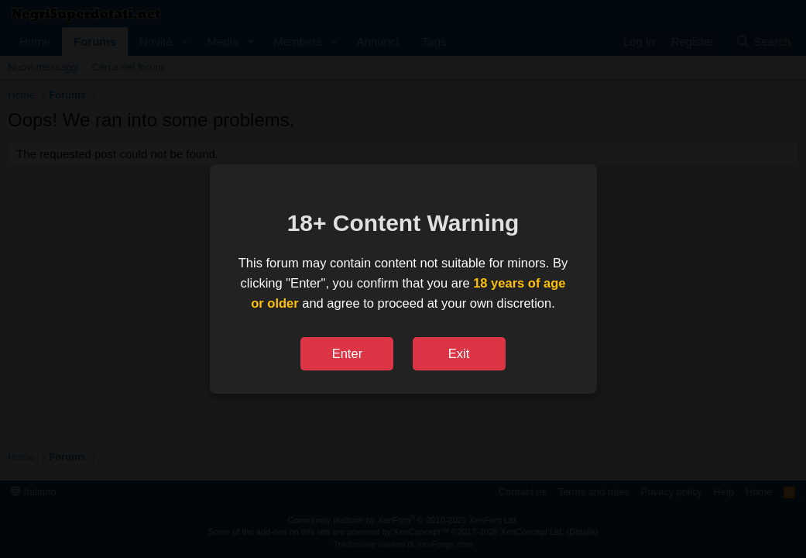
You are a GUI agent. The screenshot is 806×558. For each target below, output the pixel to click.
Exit (459, 353)
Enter (347, 353)
